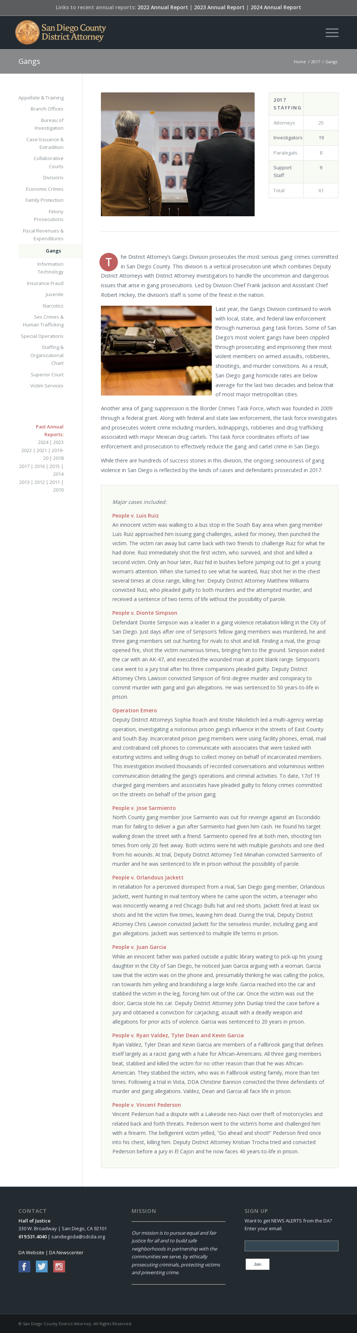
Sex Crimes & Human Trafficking (43, 320)
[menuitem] (328, 32)
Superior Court (47, 374)
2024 (43, 442)
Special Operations (42, 336)
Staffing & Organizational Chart (47, 355)
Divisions (53, 177)
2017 (24, 466)
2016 (39, 466)
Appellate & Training (41, 97)
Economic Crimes (45, 189)
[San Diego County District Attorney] (60, 32)
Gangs (29, 61)
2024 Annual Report (276, 7)
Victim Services (47, 385)
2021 (42, 450)
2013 (24, 482)
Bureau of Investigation (49, 124)
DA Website (31, 1252)
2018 (58, 458)
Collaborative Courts (49, 162)
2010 (58, 489)
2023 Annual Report (219, 7)
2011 (55, 482)
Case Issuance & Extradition (45, 143)
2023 (58, 442)
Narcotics (53, 305)
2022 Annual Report (162, 7)
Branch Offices (47, 108)
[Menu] (328, 32)
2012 (39, 482)
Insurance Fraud (45, 283)
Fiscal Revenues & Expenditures (43, 234)
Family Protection (45, 200)
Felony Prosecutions (49, 215)
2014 (58, 474)
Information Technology (50, 268)
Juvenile (55, 294)
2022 (26, 450)
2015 (55, 466)
